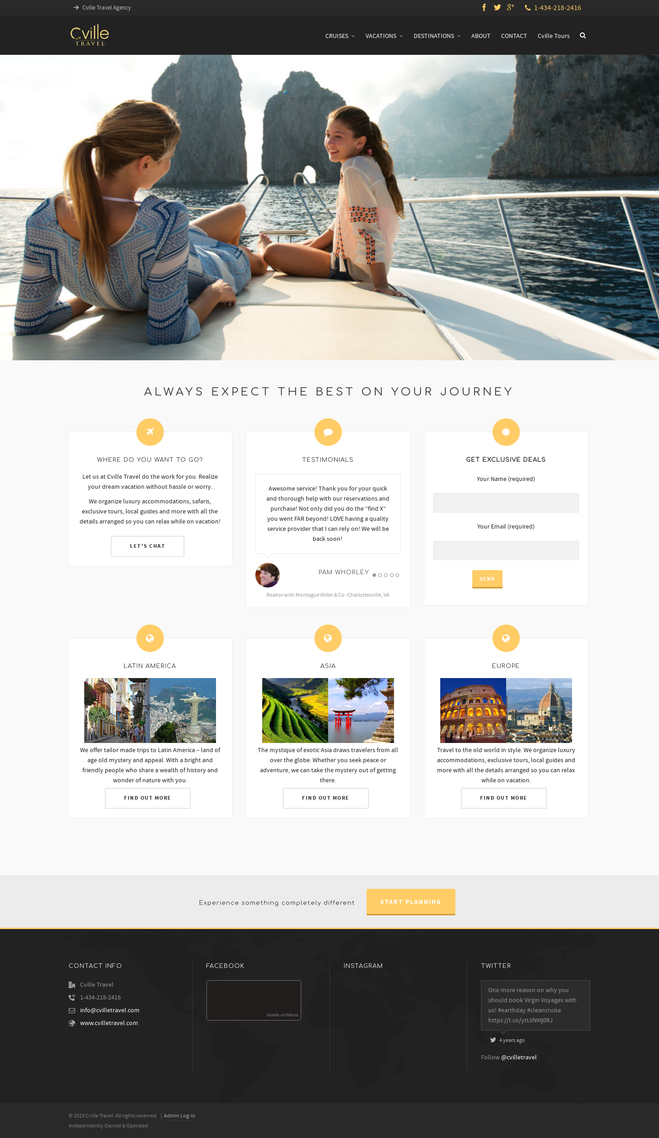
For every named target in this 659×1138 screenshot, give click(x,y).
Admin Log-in (179, 1115)
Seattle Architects (282, 1015)
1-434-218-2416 (553, 7)
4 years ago (507, 1040)
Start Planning (411, 902)
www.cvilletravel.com (109, 1023)
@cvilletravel (519, 1057)
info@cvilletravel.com (110, 1010)
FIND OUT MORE (146, 800)
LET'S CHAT (147, 543)
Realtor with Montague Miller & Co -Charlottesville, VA (317, 599)
